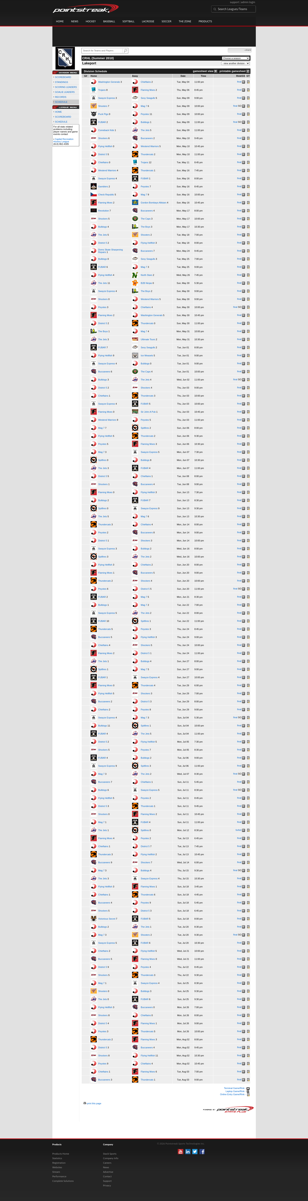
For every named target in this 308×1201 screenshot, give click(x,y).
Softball (129, 21)
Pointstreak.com (85, 9)
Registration (59, 1162)
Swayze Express (106, 98)
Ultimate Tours (148, 339)
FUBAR (102, 122)
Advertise (108, 1171)
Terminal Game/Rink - (237, 1088)
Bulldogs (145, 122)
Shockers (103, 138)
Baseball (109, 21)
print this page (94, 1103)
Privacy (107, 1185)
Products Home (60, 1153)
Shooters (102, 106)
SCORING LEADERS (66, 87)
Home (60, 21)
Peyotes (145, 114)
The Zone (185, 21)
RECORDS (60, 97)
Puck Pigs (103, 114)
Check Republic (106, 194)
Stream (56, 1171)
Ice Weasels (147, 355)
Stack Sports (110, 1153)
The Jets (145, 130)
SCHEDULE (61, 102)
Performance (59, 1176)
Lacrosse (148, 21)
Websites (57, 1167)
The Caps (146, 218)
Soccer (166, 21)
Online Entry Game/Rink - (235, 1094)
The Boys (145, 227)
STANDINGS (61, 82)
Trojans (102, 90)
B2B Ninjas (146, 283)
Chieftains (146, 82)
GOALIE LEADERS (65, 92)
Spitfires (145, 428)
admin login (248, 2)
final (239, 81)
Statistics (57, 1158)
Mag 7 (144, 106)
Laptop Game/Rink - (238, 1091)
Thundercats (147, 154)
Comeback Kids (106, 130)
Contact (107, 1176)
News (74, 21)
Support (107, 1181)
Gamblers (103, 186)
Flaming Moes (148, 90)
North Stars (146, 275)
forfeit (238, 830)
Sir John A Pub (148, 412)
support (234, 2)
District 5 (102, 154)
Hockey (91, 21)
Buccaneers (147, 138)
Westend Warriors (150, 146)
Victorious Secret (106, 919)
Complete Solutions (63, 1181)
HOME (58, 112)
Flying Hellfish (105, 146)
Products (205, 21)
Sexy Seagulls (148, 98)
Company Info (110, 1158)
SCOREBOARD (63, 77)
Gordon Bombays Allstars (153, 202)
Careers (107, 1162)
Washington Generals (109, 82)
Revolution (103, 210)
